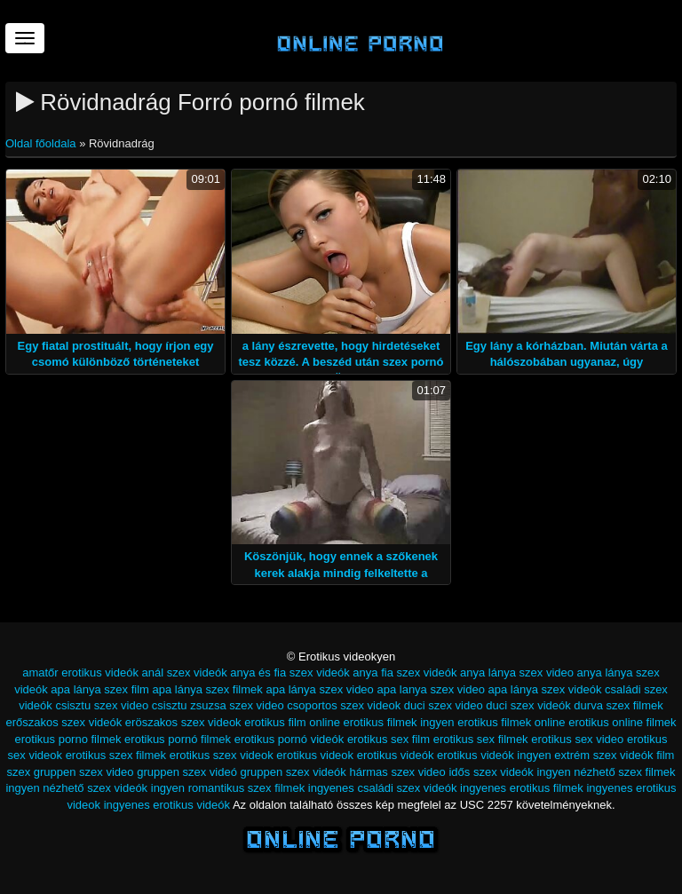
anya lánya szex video (517, 672)
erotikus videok (314, 755)
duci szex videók (528, 705)
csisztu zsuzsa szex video (218, 705)
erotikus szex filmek (116, 755)
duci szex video (443, 705)
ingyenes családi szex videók (382, 788)
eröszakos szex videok (183, 722)
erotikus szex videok (222, 755)
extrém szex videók (603, 755)
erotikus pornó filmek (177, 739)
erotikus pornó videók (289, 739)
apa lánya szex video (319, 689)
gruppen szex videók (293, 772)
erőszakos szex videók (63, 722)
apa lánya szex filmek (208, 689)
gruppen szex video (84, 772)
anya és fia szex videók (289, 672)
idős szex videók (490, 772)
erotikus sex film (388, 739)
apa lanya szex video (430, 689)
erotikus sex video (577, 739)
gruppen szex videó (187, 772)
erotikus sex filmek (480, 739)
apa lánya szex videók (545, 689)
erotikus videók (395, 755)
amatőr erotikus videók (80, 672)
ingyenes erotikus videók (167, 804)
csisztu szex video (101, 705)
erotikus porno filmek (68, 739)
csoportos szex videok (343, 705)
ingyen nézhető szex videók (76, 788)
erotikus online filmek (622, 722)
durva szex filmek (618, 705)
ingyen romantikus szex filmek (228, 788)
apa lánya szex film (100, 689)
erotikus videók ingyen (494, 755)
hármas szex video (397, 772)
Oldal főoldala (42, 143)
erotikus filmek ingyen (399, 722)
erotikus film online (292, 722)
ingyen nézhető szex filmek (605, 772)
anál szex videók (184, 672)
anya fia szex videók (404, 672)
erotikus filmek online (511, 722)
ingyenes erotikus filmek (521, 788)
